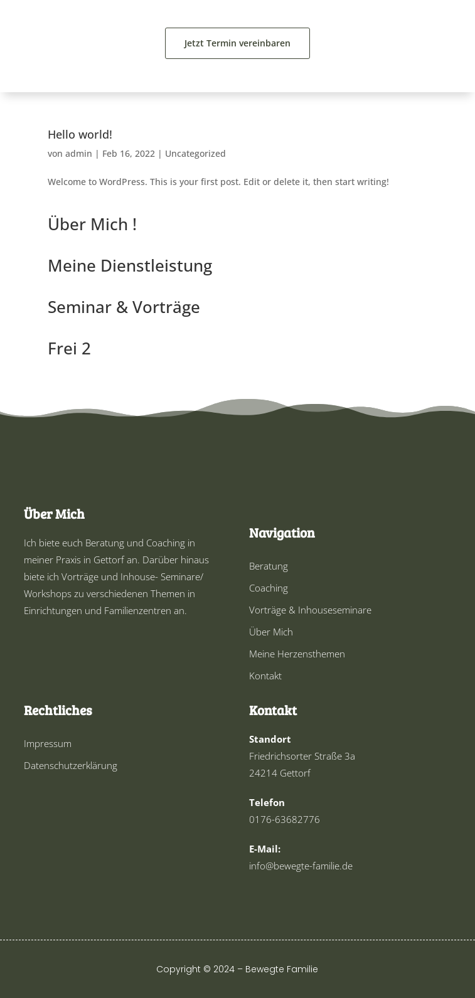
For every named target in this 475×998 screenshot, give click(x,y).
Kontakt (265, 675)
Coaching (268, 587)
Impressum (48, 743)
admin (78, 153)
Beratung (268, 566)
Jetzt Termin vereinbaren (237, 43)
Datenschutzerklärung (70, 765)
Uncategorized (195, 153)
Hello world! (80, 134)
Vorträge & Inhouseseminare (310, 609)
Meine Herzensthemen (297, 653)
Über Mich (271, 631)
